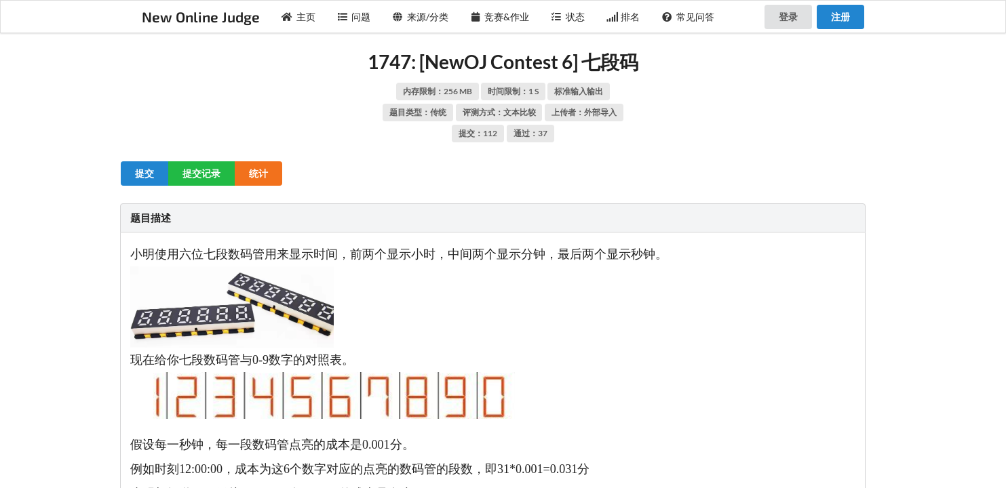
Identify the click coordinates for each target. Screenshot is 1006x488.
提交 (144, 173)
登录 (788, 16)
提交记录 (201, 173)
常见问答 (687, 16)
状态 (568, 16)
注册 (840, 16)
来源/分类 (420, 16)
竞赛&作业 (500, 16)
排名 (623, 16)
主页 (298, 16)
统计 (258, 173)
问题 (354, 16)
